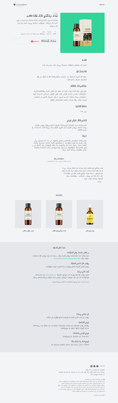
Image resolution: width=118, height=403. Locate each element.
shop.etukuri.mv (51, 275)
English (102, 4)
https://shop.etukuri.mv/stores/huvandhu (67, 259)
